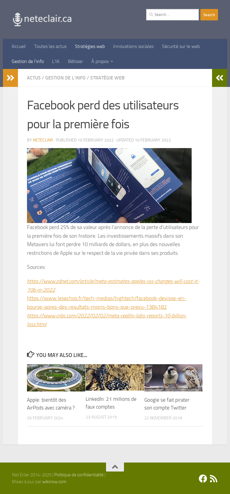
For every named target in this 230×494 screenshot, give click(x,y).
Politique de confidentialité (79, 475)
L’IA (56, 61)
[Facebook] (203, 479)
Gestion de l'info (65, 78)
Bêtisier (75, 61)
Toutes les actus (50, 46)
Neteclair (43, 140)
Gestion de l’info (28, 61)
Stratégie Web (107, 78)
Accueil (19, 46)
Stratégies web (90, 46)
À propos (100, 61)
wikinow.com (54, 481)
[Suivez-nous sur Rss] (214, 479)
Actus (34, 78)
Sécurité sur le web (181, 46)
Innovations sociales (133, 46)
